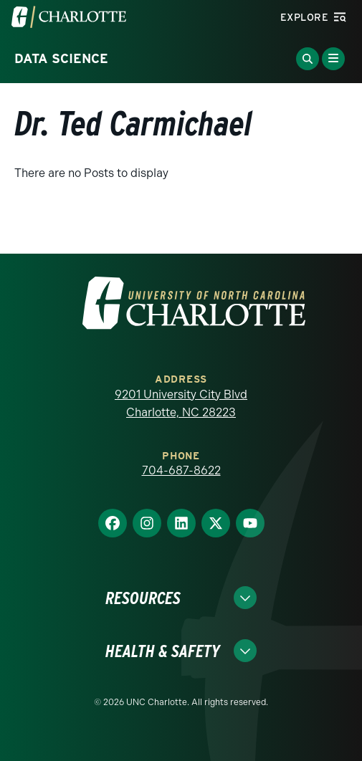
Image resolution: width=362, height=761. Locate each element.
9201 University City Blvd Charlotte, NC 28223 (181, 404)
